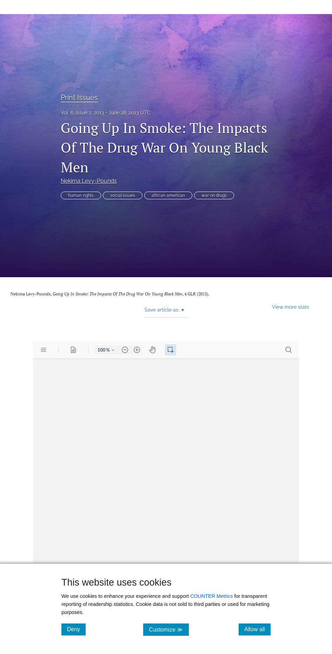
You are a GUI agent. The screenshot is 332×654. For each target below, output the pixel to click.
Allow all (257, 629)
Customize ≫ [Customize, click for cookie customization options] (168, 629)
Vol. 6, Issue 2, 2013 (82, 112)
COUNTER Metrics (211, 596)
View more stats (290, 307)
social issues (122, 195)
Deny (76, 629)
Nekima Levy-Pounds (89, 181)
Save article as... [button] (164, 310)
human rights (81, 195)
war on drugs (214, 195)
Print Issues (79, 97)
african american (168, 195)
